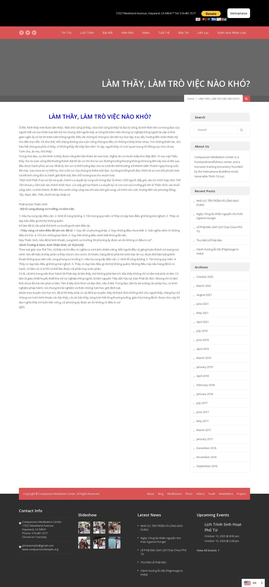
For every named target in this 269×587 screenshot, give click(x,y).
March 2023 (203, 286)
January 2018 (204, 394)
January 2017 (204, 439)
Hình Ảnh (127, 33)
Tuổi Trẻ (164, 33)
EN (254, 583)
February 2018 (205, 385)
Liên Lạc (203, 33)
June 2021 (202, 304)
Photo (189, 494)
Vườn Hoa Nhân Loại (231, 33)
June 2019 (202, 340)
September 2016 (206, 466)
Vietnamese (238, 13)
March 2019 (203, 358)
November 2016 (206, 457)
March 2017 (203, 430)
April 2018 (202, 376)
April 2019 (202, 349)
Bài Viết (107, 33)
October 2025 (204, 277)
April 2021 (202, 322)
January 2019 (204, 367)
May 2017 (202, 421)
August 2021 (204, 295)
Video (146, 33)
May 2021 (202, 313)
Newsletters (226, 494)
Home (190, 98)
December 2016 (206, 448)
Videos (200, 494)
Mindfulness (174, 494)
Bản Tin (183, 33)
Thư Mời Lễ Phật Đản (209, 240)
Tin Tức (66, 33)
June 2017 (202, 412)
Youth (211, 494)
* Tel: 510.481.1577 (184, 13)
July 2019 (201, 331)
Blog (161, 494)
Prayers (241, 494)
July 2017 (201, 403)
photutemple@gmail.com (38, 545)
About (150, 494)
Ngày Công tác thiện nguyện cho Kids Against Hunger (161, 540)
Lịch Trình (87, 33)
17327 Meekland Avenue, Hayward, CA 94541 (144, 13)
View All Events (207, 550)
